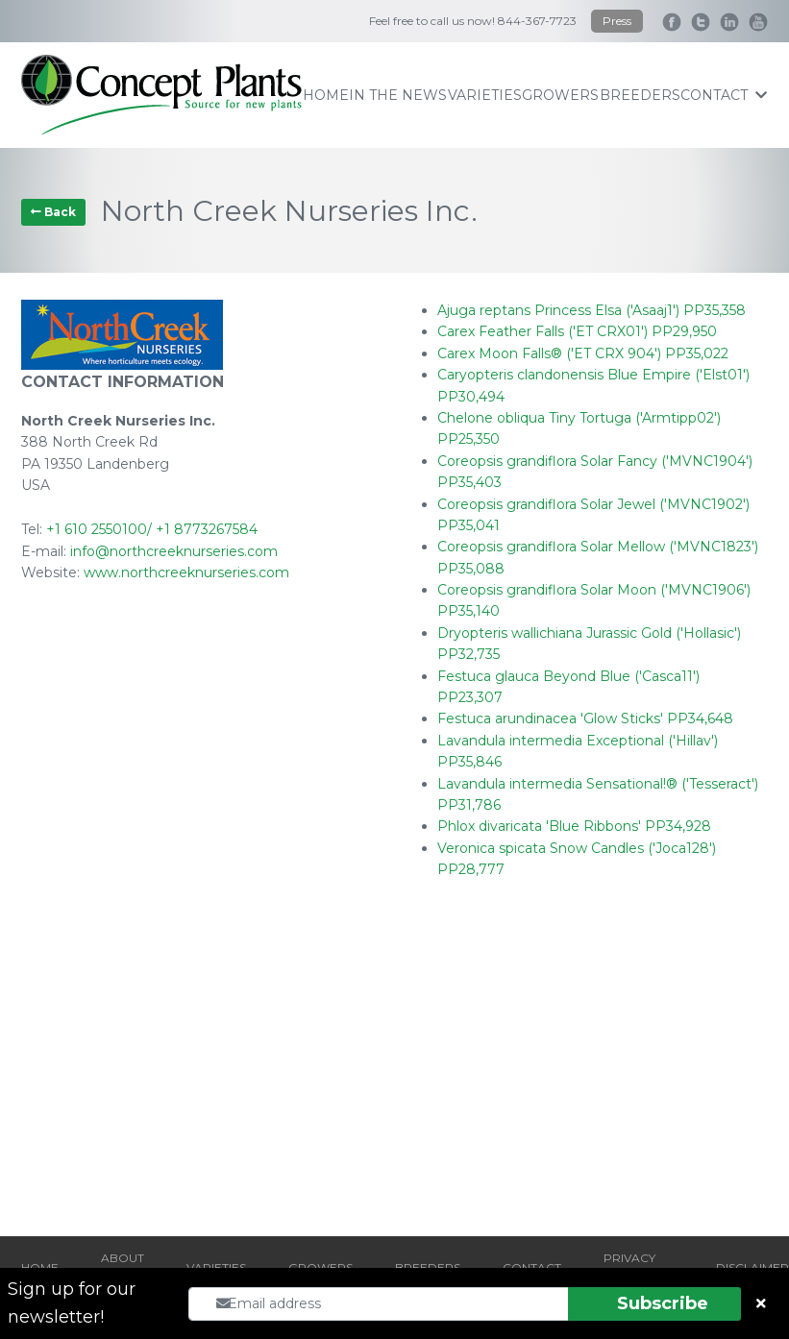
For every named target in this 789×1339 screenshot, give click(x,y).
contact (723, 95)
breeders (640, 95)
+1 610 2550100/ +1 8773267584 (152, 529)
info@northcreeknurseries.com (174, 551)
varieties (485, 95)
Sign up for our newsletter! (72, 1302)
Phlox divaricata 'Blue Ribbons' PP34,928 (574, 826)
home (326, 95)
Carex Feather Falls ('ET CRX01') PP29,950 (577, 331)
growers (560, 95)
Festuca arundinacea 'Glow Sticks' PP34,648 (585, 718)
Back (53, 212)
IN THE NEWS (398, 95)
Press (617, 20)
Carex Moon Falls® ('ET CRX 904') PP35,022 (582, 353)
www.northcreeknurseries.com (186, 572)
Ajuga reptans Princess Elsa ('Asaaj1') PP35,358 (591, 310)
